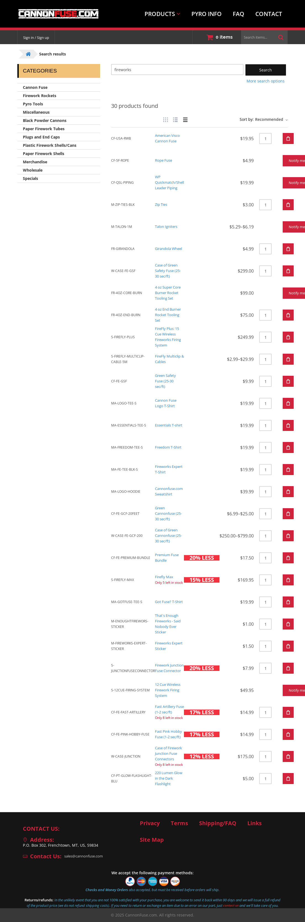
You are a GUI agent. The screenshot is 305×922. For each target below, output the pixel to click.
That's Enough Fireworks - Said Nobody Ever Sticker (169, 624)
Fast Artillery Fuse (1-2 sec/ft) (169, 709)
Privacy (150, 823)
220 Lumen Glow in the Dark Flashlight (170, 778)
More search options (266, 81)
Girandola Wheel (170, 248)
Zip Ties (162, 204)
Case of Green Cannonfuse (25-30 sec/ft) (170, 535)
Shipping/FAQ (217, 823)
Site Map (152, 840)
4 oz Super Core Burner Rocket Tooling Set (169, 293)
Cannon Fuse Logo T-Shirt (167, 403)
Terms (179, 823)
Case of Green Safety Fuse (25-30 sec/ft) (169, 271)
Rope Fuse (164, 160)
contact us (230, 905)
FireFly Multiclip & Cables (169, 359)
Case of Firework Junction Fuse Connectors (170, 753)
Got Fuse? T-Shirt (170, 601)
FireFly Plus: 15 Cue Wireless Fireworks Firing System (169, 337)
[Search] (177, 69)
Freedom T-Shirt (170, 447)
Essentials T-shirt (171, 425)
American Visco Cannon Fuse (169, 138)
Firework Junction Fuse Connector (171, 668)
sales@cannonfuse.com (86, 856)
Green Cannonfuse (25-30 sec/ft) (170, 513)
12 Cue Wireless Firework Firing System (169, 690)
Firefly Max (165, 577)
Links (254, 823)
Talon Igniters (167, 226)
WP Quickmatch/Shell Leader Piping (171, 182)
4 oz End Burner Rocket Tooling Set (170, 315)
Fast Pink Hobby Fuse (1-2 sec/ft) (169, 734)
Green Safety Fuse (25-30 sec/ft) (167, 381)
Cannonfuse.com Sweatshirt (170, 491)
